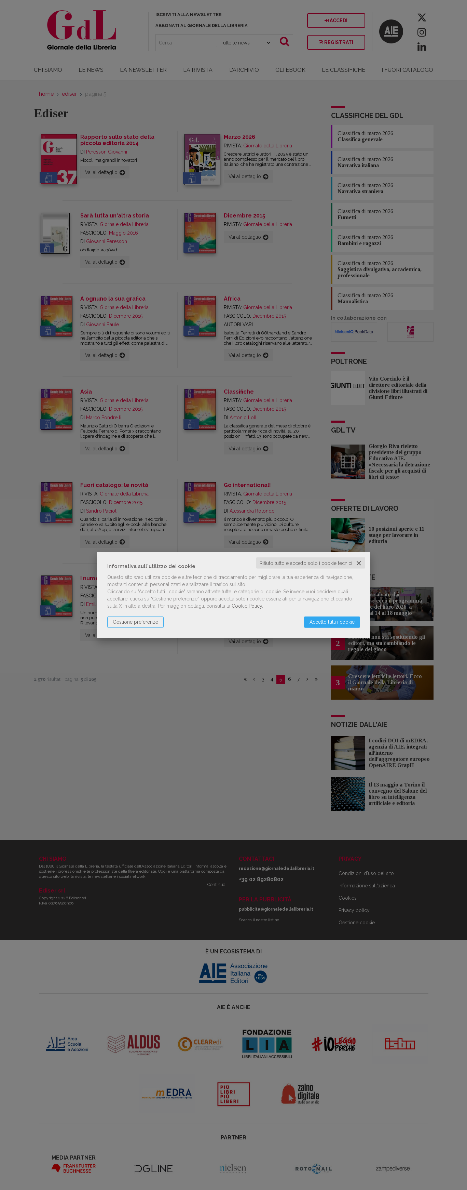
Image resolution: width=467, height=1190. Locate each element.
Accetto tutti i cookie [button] (332, 621)
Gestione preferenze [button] (135, 621)
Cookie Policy (247, 605)
